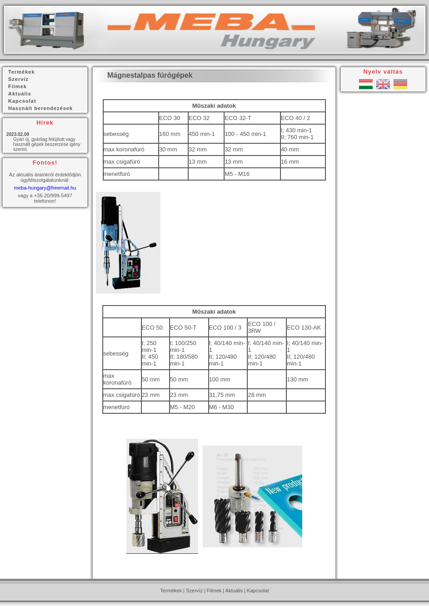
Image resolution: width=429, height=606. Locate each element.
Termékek (171, 590)
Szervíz (194, 590)
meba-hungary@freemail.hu (45, 187)
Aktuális (234, 590)
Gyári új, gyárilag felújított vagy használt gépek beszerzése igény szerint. (46, 144)
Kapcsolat (258, 590)
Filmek (214, 590)
